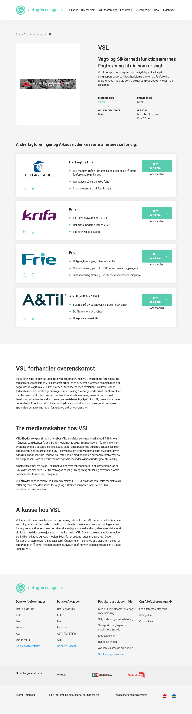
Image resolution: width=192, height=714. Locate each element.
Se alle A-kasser (66, 646)
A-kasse (73, 10)
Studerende (168, 10)
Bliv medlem (88, 10)
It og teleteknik (106, 635)
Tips (156, 10)
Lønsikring (126, 10)
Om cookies (146, 621)
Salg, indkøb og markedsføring (115, 619)
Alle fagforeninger (34, 34)
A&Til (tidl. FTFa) (66, 633)
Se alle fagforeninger (28, 646)
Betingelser (145, 615)
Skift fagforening (107, 10)
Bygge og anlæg (107, 641)
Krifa (18, 615)
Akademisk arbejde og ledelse (115, 648)
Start (18, 34)
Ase (18, 633)
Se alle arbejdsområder (111, 654)
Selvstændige (143, 10)
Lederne (21, 627)
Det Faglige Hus (25, 609)
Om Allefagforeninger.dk (153, 609)
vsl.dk (101, 102)
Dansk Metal (23, 639)
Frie (18, 621)
